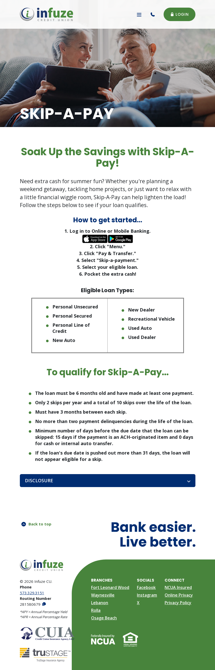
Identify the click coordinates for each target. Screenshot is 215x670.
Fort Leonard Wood (110, 587)
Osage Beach (104, 618)
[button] (107, 480)
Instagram (147, 595)
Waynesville (102, 595)
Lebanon (99, 602)
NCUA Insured (178, 587)
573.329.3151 (32, 592)
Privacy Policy (178, 602)
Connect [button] (174, 580)
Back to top (36, 524)
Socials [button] (145, 580)
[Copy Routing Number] (43, 604)
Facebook (146, 587)
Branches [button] (101, 580)
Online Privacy (179, 595)
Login (179, 14)
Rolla (96, 610)
